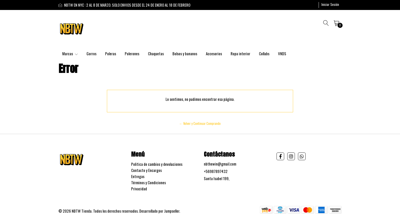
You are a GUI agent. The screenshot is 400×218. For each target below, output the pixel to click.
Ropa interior (240, 53)
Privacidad (139, 188)
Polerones (132, 53)
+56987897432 (216, 171)
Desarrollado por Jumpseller (159, 211)
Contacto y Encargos (146, 170)
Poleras (110, 53)
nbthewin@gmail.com (220, 164)
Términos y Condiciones (148, 182)
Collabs (264, 53)
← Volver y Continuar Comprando (200, 123)
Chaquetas (156, 53)
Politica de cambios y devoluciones (156, 164)
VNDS (282, 53)
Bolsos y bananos (184, 53)
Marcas (70, 53)
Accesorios (214, 53)
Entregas (137, 176)
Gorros (91, 53)
